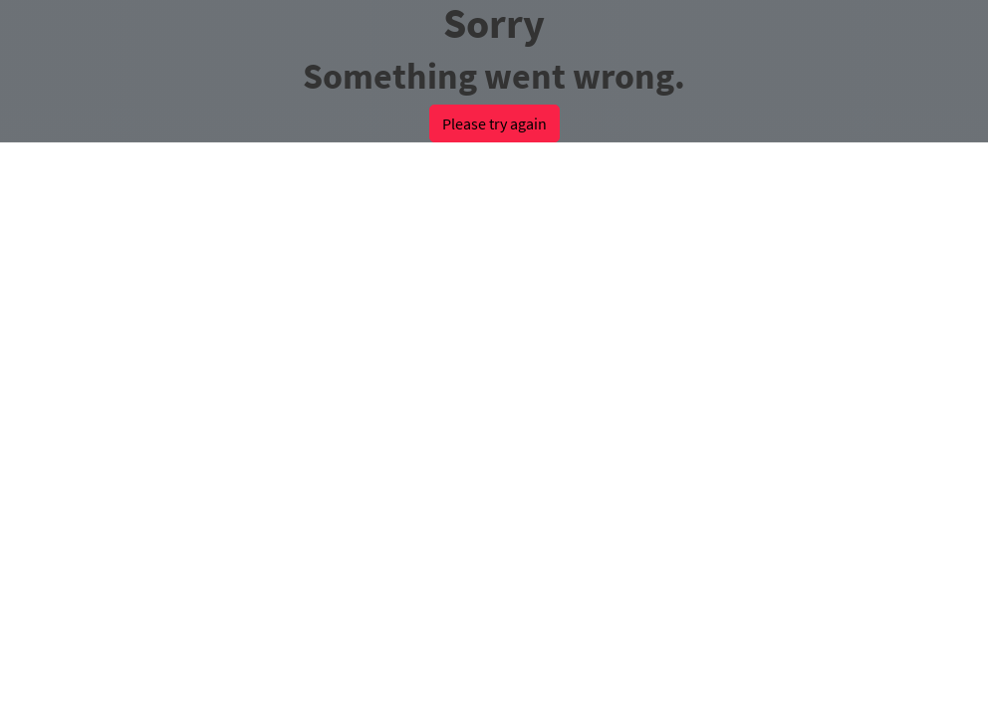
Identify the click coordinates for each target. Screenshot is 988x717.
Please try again (494, 123)
